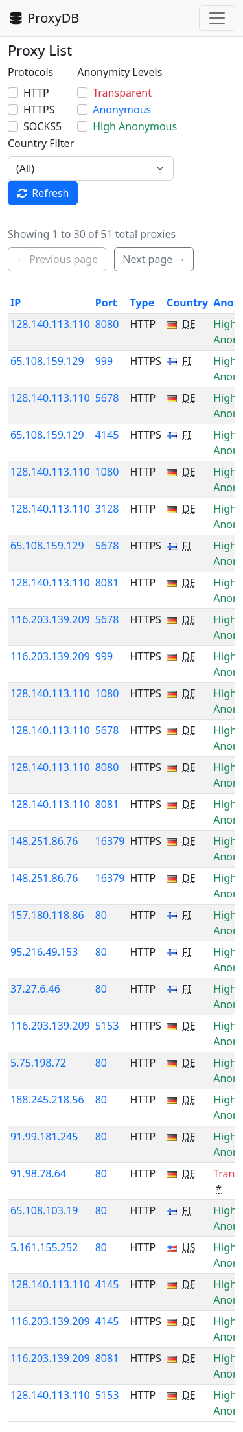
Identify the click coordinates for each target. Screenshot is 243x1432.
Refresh (42, 193)
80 (101, 915)
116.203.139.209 (50, 619)
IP (15, 302)
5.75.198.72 (38, 1063)
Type (142, 302)
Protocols (30, 72)
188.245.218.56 (47, 1099)
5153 (107, 1026)
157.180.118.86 (47, 915)
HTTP (36, 93)
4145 (107, 435)
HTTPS (38, 109)
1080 (107, 472)
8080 (107, 324)
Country (187, 302)
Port (106, 302)
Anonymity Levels (119, 72)
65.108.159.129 (47, 361)
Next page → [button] (153, 259)
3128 (107, 509)
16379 (110, 841)
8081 (107, 582)
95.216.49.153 (44, 952)
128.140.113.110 (50, 324)
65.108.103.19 (44, 1210)
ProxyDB (43, 18)
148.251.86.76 (44, 841)
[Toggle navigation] (217, 18)
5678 (107, 398)
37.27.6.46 (35, 989)
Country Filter (41, 143)
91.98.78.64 (38, 1173)
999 (104, 361)
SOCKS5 (42, 126)
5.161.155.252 (44, 1247)
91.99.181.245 (44, 1136)
